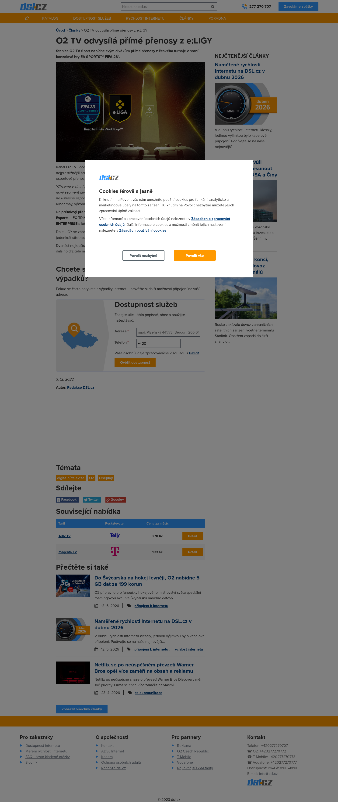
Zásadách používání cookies (143, 230)
